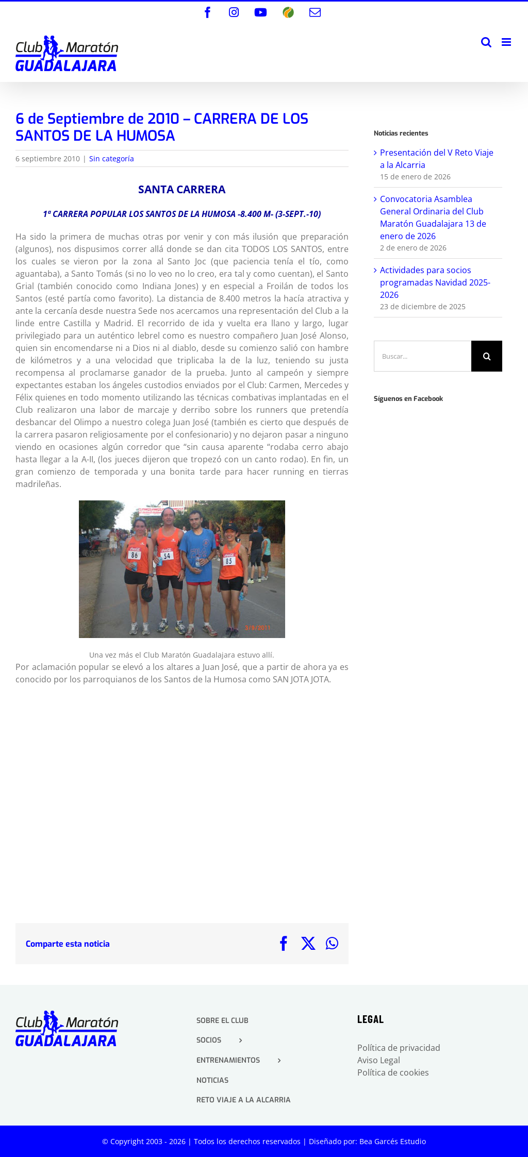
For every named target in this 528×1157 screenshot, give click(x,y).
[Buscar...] (422, 356)
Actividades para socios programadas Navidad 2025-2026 (435, 282)
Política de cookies (393, 1072)
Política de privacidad (398, 1047)
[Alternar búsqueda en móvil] (486, 42)
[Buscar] (486, 356)
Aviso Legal (378, 1060)
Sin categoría (111, 158)
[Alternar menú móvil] (507, 42)
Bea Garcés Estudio (392, 1141)
